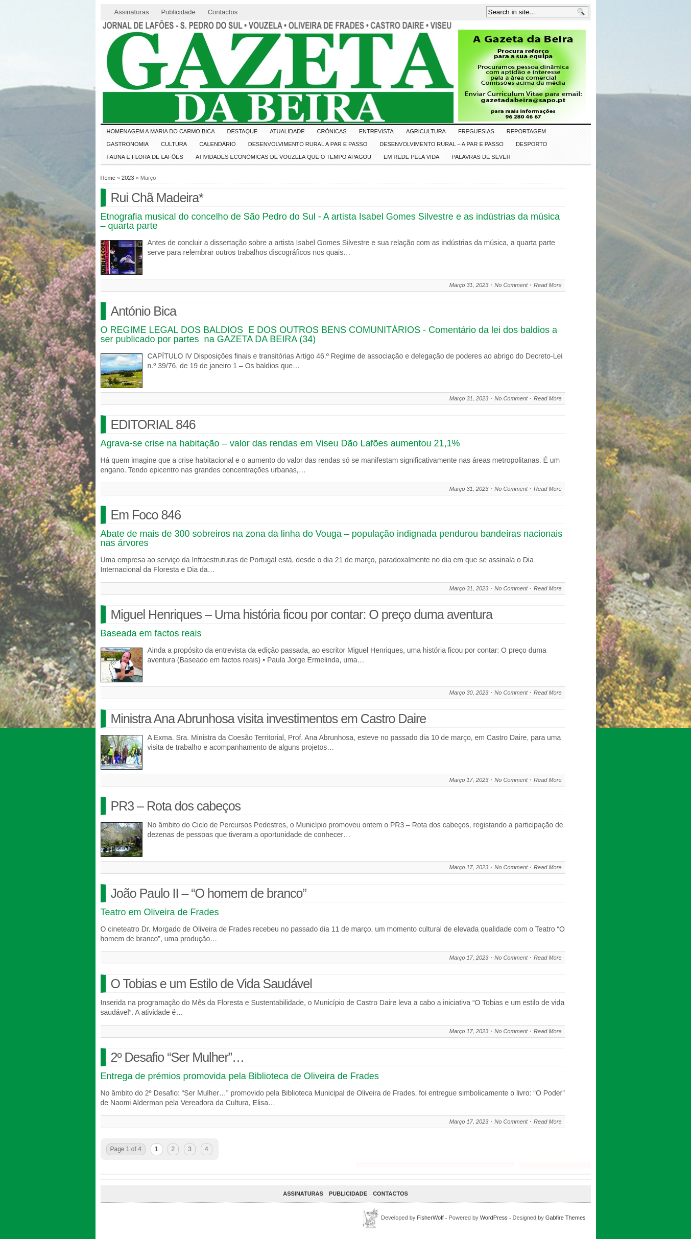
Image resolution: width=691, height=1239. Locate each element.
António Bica (143, 311)
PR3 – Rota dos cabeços (176, 806)
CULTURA (174, 144)
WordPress (494, 1217)
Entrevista (376, 131)
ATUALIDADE (287, 131)
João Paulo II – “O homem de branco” (208, 893)
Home (108, 178)
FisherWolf (430, 1217)
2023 (128, 178)
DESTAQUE (242, 131)
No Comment (511, 285)
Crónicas (332, 131)
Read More (547, 285)
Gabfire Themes (565, 1217)
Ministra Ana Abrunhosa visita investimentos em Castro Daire (268, 718)
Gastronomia (128, 144)
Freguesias (476, 131)
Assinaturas (131, 12)
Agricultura (426, 131)
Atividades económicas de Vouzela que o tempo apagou (283, 157)
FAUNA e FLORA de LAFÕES (145, 157)
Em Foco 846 (146, 515)
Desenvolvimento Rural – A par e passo (441, 144)
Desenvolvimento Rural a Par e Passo (308, 144)
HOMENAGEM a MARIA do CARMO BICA (161, 131)
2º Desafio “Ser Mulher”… (178, 1057)
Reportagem (526, 131)
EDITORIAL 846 (153, 424)
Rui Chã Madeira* (157, 197)
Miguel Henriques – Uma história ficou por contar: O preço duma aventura (301, 614)
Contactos (223, 12)
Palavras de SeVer (480, 157)
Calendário (217, 144)
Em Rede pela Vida (411, 157)
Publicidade (178, 12)
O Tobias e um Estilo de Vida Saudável (211, 983)
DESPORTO (531, 144)
